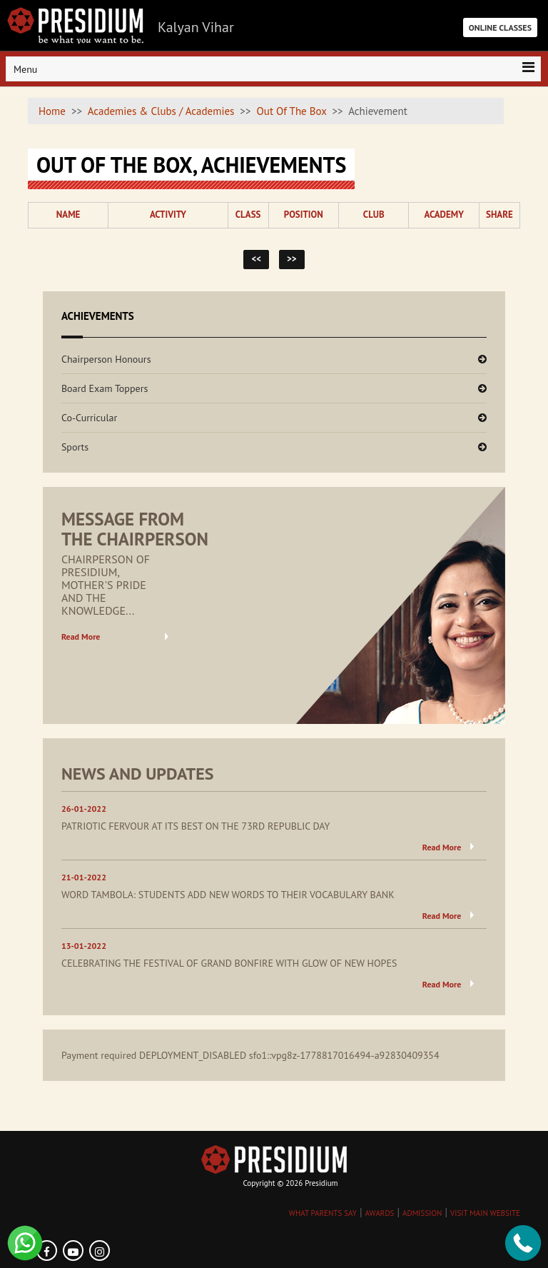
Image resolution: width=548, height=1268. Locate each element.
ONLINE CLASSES (500, 27)
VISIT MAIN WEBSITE (485, 1213)
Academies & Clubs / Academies (161, 111)
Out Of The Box (292, 111)
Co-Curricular (89, 417)
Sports (74, 447)
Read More (81, 636)
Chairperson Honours (106, 359)
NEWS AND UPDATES (137, 774)
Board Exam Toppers (104, 388)
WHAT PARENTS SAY (323, 1213)
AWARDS (379, 1213)
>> (292, 259)
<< (256, 259)
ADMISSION (422, 1213)
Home (52, 111)
